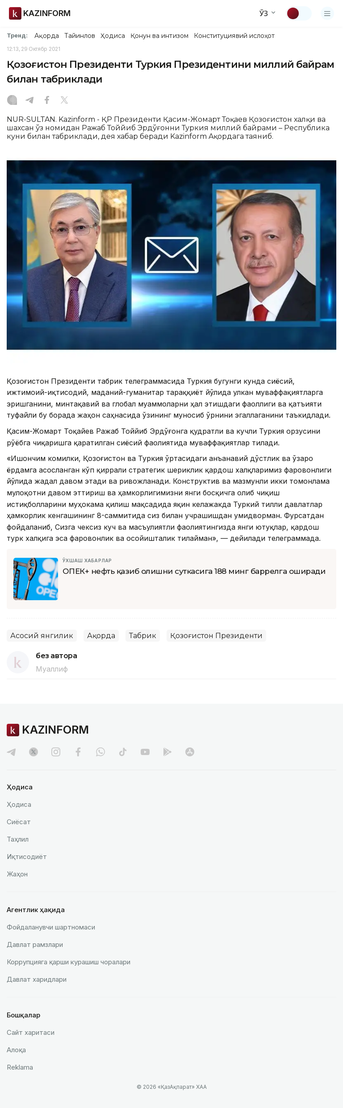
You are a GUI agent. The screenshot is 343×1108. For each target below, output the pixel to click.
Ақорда (46, 36)
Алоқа (16, 1050)
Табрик (142, 635)
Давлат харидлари (37, 979)
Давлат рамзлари (35, 944)
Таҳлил (18, 839)
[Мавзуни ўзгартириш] (299, 13)
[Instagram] (12, 100)
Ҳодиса (112, 36)
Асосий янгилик (41, 635)
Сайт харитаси (30, 1032)
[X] (64, 100)
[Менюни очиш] (327, 13)
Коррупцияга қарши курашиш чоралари (68, 962)
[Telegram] (29, 100)
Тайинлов (80, 36)
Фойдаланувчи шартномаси (51, 927)
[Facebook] (47, 100)
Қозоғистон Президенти (216, 635)
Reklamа (20, 1067)
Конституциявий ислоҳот (234, 36)
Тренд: (17, 35)
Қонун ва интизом (159, 36)
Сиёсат (19, 822)
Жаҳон (17, 874)
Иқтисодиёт (27, 856)
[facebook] (78, 751)
